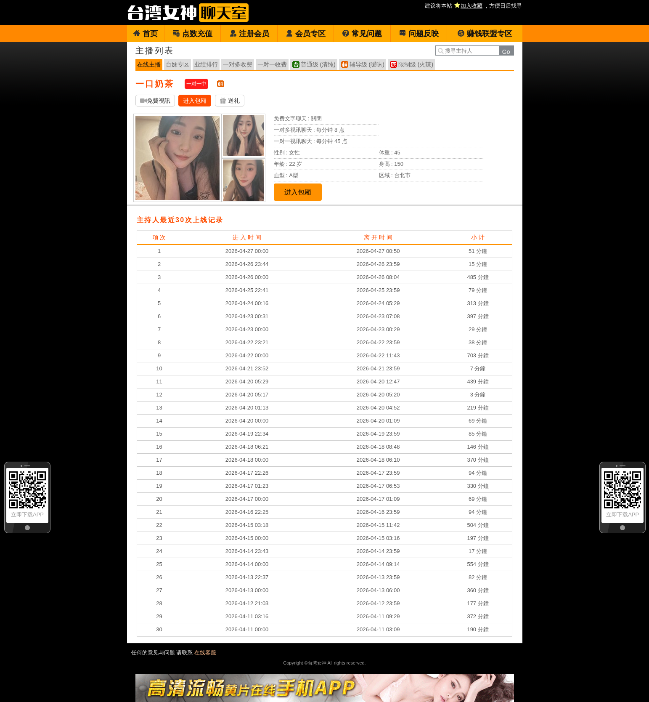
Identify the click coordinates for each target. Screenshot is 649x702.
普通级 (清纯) (318, 64)
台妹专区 (177, 64)
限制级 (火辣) (415, 64)
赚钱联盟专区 (484, 33)
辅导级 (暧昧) (367, 64)
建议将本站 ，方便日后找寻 (473, 6)
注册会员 (249, 33)
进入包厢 (195, 100)
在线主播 (149, 64)
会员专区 (306, 33)
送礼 (230, 100)
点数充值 (192, 33)
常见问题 (362, 33)
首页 (145, 33)
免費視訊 (155, 100)
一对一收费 (272, 64)
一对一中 (196, 84)
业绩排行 (206, 64)
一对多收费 (237, 64)
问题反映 (419, 33)
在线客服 (205, 652)
